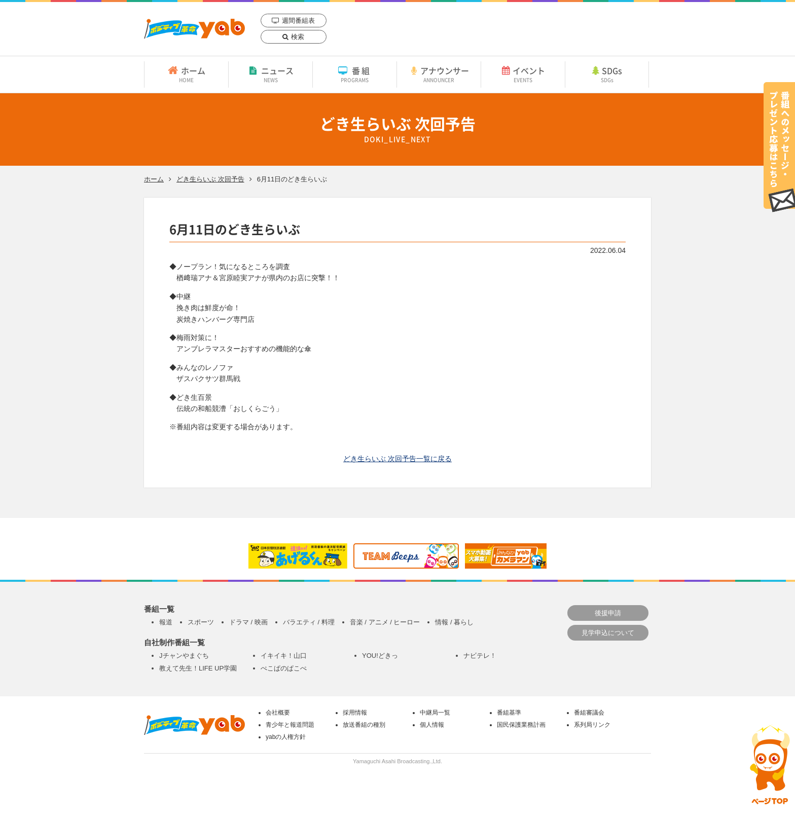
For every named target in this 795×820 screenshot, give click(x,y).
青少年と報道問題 (290, 724)
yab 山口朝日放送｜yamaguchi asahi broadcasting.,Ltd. (194, 28)
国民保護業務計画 (521, 724)
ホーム (186, 74)
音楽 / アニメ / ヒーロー (385, 622)
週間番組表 (298, 20)
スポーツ (201, 622)
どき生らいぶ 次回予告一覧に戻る (397, 459)
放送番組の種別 (364, 724)
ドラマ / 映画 (248, 622)
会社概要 (278, 712)
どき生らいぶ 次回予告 (210, 179)
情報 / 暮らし (454, 622)
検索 (297, 37)
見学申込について (608, 633)
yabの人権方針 (286, 736)
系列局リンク (592, 724)
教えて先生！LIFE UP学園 (198, 668)
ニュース (270, 74)
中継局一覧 (435, 712)
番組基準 (509, 712)
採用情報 (355, 712)
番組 (354, 74)
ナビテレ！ (479, 655)
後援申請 (608, 613)
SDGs (606, 74)
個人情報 (432, 724)
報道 (165, 622)
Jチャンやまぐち (184, 655)
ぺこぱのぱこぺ (284, 668)
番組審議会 (589, 712)
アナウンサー (439, 74)
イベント (523, 74)
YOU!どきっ (380, 655)
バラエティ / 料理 (309, 622)
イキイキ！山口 (284, 655)
